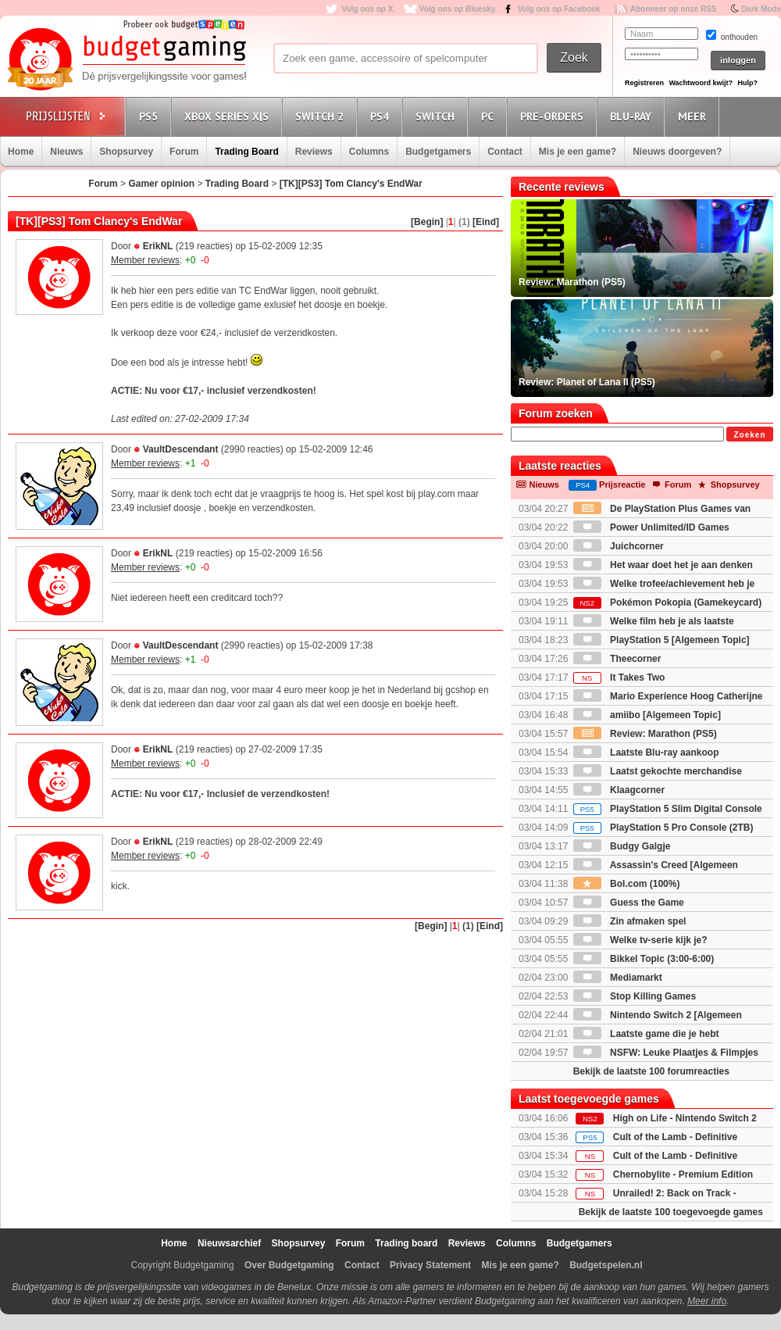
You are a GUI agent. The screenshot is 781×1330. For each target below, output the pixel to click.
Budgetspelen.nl (605, 1265)
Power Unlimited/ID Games (651, 527)
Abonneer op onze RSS (673, 9)
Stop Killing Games (634, 996)
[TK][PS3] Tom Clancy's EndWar (351, 183)
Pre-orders (554, 116)
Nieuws (66, 151)
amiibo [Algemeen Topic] (647, 715)
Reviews (314, 151)
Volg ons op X (367, 9)
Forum (183, 151)
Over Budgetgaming (289, 1265)
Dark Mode (761, 9)
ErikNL (158, 246)
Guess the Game (628, 902)
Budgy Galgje (622, 846)
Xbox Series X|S (228, 116)
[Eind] (486, 221)
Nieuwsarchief (229, 1243)
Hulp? (747, 83)
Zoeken (749, 435)
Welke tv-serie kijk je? (640, 940)
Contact (504, 151)
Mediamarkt (617, 977)
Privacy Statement (430, 1265)
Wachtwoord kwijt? (701, 83)
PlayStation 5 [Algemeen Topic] (661, 640)
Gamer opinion (161, 183)
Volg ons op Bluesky (457, 9)
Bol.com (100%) (626, 883)
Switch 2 (321, 116)
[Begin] (427, 221)
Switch (437, 116)
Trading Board (246, 151)
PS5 (150, 116)
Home (21, 151)
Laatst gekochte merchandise (657, 771)
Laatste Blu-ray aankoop (646, 752)
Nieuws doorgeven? (677, 151)
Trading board (406, 1243)
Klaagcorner (619, 790)
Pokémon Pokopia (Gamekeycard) (667, 602)
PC (489, 116)
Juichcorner (618, 546)
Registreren (644, 83)
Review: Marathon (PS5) (645, 733)
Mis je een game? (577, 151)
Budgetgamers (438, 151)
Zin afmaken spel (629, 921)
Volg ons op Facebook (559, 9)
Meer (694, 116)
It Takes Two (619, 677)
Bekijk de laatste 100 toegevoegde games (671, 1212)
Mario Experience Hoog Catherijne (668, 696)
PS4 (382, 116)
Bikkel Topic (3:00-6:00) (644, 958)
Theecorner (617, 658)
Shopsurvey (126, 151)
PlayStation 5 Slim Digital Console (667, 808)
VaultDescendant (181, 449)
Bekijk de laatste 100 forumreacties (651, 1071)
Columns (369, 151)
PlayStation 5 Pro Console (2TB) (663, 827)
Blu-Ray (633, 116)
